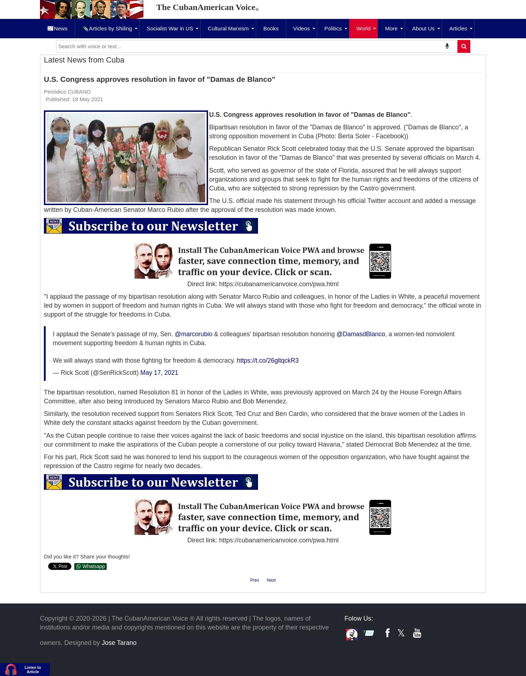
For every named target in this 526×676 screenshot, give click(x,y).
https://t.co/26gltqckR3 (268, 360)
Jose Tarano (119, 642)
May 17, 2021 (159, 372)
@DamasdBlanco (361, 334)
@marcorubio (193, 334)
